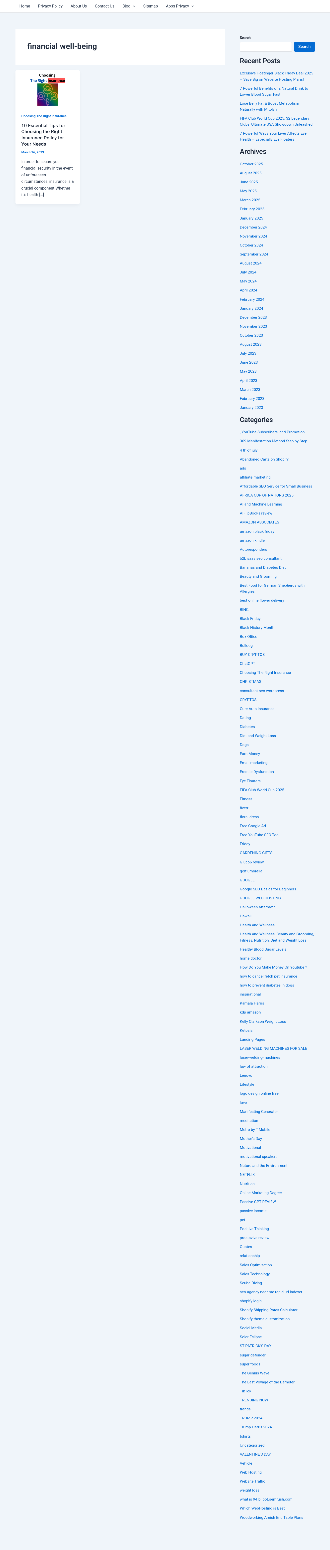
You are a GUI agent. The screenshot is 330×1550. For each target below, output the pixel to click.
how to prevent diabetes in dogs (268, 1006)
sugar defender (253, 1375)
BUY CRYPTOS (253, 670)
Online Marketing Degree (262, 1213)
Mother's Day (251, 1159)
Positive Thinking (255, 1249)
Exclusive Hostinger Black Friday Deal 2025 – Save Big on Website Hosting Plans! (273, 79)
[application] (132, 6)
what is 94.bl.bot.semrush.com (267, 1519)
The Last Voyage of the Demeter (268, 1402)
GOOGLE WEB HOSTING (261, 913)
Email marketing (254, 778)
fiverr (244, 823)
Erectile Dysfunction (257, 787)
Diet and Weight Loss (258, 751)
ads (243, 479)
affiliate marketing (256, 488)
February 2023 (252, 409)
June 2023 (249, 373)
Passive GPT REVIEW (258, 1222)
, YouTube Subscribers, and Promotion (273, 443)
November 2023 (254, 337)
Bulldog (246, 661)
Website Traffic (253, 1501)
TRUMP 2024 (251, 1438)
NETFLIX (247, 1195)
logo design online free (260, 1114)
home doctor (251, 979)
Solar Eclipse (251, 1357)
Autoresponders (254, 565)
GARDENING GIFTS (257, 868)
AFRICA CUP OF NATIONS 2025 (268, 512)
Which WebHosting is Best (263, 1528)
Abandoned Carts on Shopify (265, 470)
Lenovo (246, 1096)
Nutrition (247, 1204)
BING (244, 625)
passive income (254, 1231)
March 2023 (250, 400)
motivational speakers (259, 1177)
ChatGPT (248, 679)
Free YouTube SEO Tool (260, 850)
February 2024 (252, 310)
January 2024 (252, 319)
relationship (250, 1276)
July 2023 (248, 364)
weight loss (250, 1510)
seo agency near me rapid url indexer (272, 1312)
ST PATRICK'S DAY (256, 1366)
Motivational (251, 1168)
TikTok (246, 1411)
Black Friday (250, 634)
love (243, 1123)
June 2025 (249, 193)
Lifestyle (247, 1105)
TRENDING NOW (254, 1420)
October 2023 (252, 346)
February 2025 (252, 220)
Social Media (251, 1348)
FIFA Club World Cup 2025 (263, 805)
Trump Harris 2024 (256, 1447)
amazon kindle (253, 556)
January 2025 (252, 229)
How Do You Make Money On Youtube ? (275, 988)
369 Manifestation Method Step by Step (275, 452)
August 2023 (251, 355)
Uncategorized (253, 1465)
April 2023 (249, 391)
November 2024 (254, 247)
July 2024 (248, 283)
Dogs (244, 760)
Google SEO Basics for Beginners (269, 904)
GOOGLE (247, 895)
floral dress (250, 832)
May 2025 (248, 202)
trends (245, 1429)
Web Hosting (251, 1492)
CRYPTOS (248, 715)
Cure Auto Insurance (258, 724)
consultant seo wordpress (263, 706)
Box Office (249, 652)
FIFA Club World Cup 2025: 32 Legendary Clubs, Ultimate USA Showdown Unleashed (276, 130)
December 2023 (254, 328)
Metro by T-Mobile (256, 1150)
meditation (249, 1141)
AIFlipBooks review (257, 529)
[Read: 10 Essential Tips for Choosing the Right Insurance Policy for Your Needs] (47, 88)
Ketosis (246, 1051)
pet (243, 1240)
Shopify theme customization (266, 1339)
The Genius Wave (255, 1393)
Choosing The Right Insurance (44, 116)
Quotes (246, 1267)
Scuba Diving (251, 1303)
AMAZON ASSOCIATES (260, 538)
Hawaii (246, 931)
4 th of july (249, 461)
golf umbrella (251, 886)
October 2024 (252, 256)
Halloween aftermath (258, 922)
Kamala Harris (252, 1024)
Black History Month (258, 643)
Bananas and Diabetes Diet (264, 583)
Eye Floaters (251, 796)
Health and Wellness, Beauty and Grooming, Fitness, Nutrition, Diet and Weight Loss (273, 955)
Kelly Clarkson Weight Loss (264, 1042)
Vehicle (246, 1483)
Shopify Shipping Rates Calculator (270, 1330)
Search (245, 38)
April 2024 (249, 301)
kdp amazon (251, 1033)
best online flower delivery (263, 616)
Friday (245, 859)
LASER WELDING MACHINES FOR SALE (275, 1069)
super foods (250, 1384)
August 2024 (251, 274)
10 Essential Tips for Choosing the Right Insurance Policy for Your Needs (44, 134)
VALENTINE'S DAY (256, 1474)
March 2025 (250, 211)
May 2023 (248, 382)
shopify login (251, 1321)
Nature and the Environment (264, 1186)
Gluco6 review (252, 877)
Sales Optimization (256, 1285)
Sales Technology (255, 1294)
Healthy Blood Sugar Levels (264, 970)
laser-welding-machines (261, 1078)
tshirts (245, 1456)
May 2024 (248, 292)
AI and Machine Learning (262, 520)
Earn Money (250, 769)
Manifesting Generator (260, 1132)
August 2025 (251, 184)
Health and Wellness (258, 940)
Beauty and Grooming (259, 592)
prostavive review (255, 1258)
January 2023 (252, 418)
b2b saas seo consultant (261, 574)
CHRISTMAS (251, 697)
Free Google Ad (253, 841)
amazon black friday (258, 547)
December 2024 (254, 238)
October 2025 (252, 175)
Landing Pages (253, 1060)
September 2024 (254, 265)
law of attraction (254, 1087)
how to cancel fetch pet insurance (270, 997)
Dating (245, 733)
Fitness (246, 814)
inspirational (251, 1015)
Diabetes (248, 742)
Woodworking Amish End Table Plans (273, 1537)
